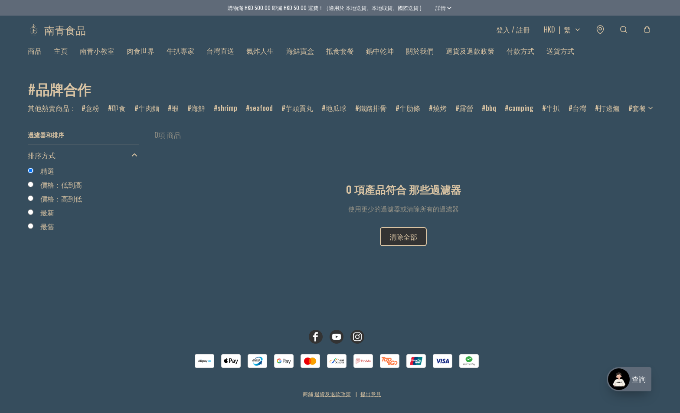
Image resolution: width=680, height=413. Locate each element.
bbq (491, 116)
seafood (261, 116)
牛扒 (553, 116)
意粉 (92, 116)
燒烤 (440, 116)
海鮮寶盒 (300, 59)
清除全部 (403, 245)
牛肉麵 (148, 116)
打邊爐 (609, 116)
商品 (35, 59)
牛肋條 (409, 116)
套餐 (639, 116)
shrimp (227, 116)
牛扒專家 (180, 59)
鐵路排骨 (373, 116)
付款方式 (520, 59)
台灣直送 (220, 59)
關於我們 (420, 59)
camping (521, 116)
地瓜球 (336, 116)
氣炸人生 (260, 59)
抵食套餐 (340, 59)
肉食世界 (140, 59)
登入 (513, 34)
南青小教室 (97, 59)
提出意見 (370, 393)
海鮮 (198, 116)
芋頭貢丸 (299, 116)
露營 (466, 116)
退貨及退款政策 (470, 59)
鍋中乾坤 (380, 59)
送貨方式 (560, 59)
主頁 (61, 59)
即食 (119, 116)
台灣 (579, 116)
